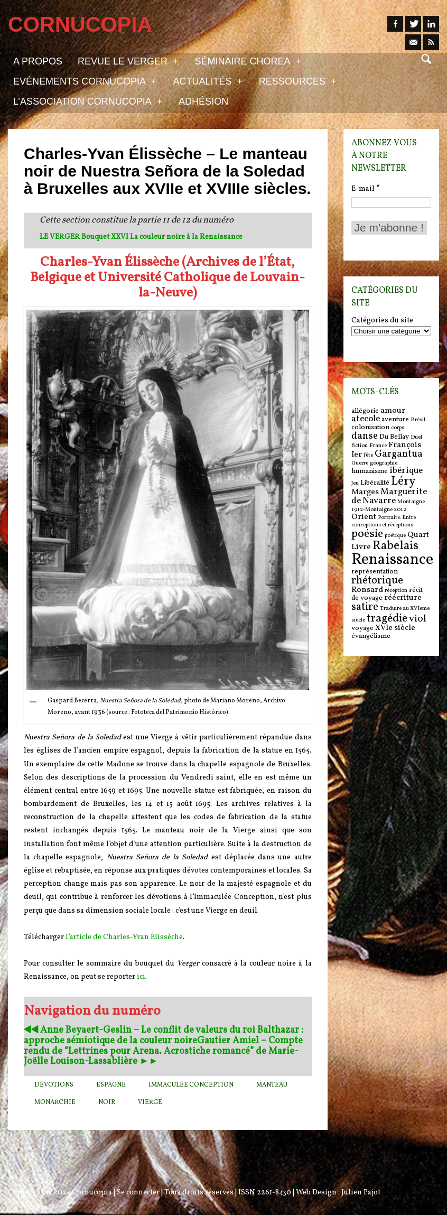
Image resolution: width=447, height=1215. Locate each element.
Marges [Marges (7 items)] (365, 492)
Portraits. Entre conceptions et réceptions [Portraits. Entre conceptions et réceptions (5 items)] (383, 521)
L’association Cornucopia (87, 101)
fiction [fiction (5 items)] (359, 446)
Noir (106, 1102)
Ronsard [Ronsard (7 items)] (367, 590)
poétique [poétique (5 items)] (395, 536)
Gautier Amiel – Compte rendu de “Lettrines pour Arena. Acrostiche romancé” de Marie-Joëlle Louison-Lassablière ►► (163, 1051)
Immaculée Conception (191, 1085)
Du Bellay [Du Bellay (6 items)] (394, 437)
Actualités (207, 81)
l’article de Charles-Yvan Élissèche (124, 937)
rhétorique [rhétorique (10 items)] (377, 580)
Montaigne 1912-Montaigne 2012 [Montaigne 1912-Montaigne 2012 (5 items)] (388, 506)
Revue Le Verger (128, 61)
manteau (271, 1085)
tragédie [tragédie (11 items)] (387, 618)
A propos (37, 61)
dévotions (53, 1085)
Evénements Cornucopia (84, 81)
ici (141, 977)
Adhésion (203, 101)
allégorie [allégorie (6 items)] (365, 411)
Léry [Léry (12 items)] (403, 481)
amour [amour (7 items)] (392, 410)
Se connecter (138, 1193)
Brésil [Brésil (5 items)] (418, 420)
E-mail (365, 189)
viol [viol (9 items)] (417, 619)
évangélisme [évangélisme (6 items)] (370, 636)
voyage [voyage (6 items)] (362, 628)
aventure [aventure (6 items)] (395, 419)
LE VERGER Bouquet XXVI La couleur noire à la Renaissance (141, 237)
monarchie (55, 1102)
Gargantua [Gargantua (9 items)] (399, 454)
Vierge (150, 1102)
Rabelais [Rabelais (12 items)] (395, 545)
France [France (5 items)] (378, 446)
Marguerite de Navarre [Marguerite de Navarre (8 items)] (389, 496)
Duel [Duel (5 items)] (416, 437)
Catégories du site (382, 320)
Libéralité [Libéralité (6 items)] (374, 483)
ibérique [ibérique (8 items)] (406, 471)
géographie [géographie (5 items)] (383, 463)
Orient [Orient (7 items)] (363, 517)
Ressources (297, 81)
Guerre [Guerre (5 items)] (359, 463)
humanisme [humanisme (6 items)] (369, 471)
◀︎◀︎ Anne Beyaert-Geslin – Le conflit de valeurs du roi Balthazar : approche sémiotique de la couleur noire (163, 1035)
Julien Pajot (360, 1193)
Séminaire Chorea (247, 61)
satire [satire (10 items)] (364, 607)
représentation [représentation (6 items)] (374, 572)
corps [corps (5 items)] (397, 428)
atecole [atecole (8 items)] (365, 419)
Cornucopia (92, 1193)
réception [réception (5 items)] (396, 591)
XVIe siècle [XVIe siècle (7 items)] (395, 628)
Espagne (111, 1085)
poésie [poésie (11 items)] (367, 534)
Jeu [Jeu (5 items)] (355, 483)
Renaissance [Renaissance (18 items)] (392, 560)
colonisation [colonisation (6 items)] (370, 427)
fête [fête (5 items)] (368, 455)
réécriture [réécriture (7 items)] (403, 598)
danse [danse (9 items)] (364, 436)
